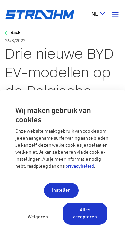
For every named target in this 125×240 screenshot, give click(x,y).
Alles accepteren (85, 213)
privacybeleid (79, 166)
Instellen (61, 190)
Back (15, 32)
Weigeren (38, 217)
